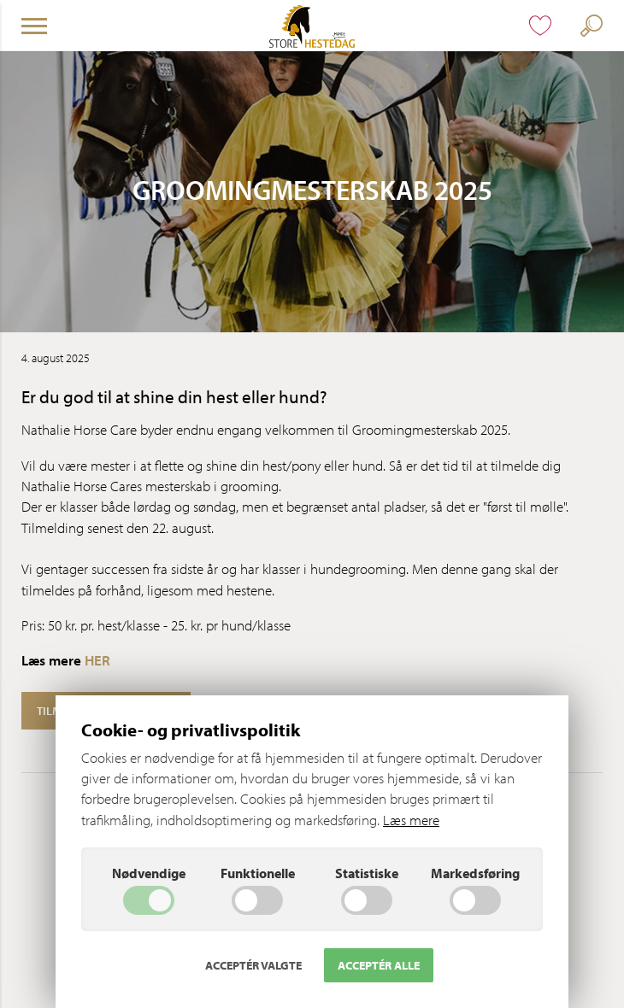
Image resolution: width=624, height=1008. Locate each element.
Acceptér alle (379, 965)
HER (97, 660)
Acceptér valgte (253, 965)
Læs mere (411, 820)
